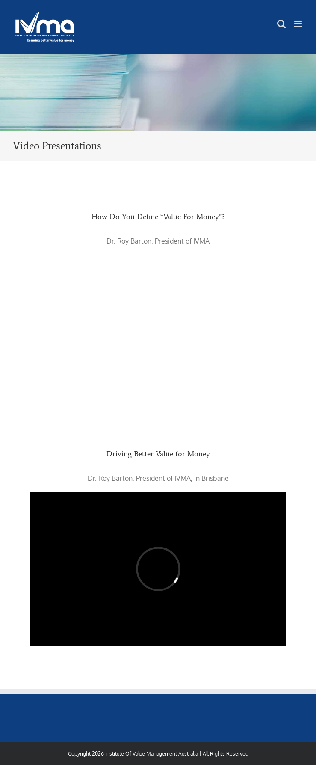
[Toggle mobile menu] (298, 23)
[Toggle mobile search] (281, 23)
